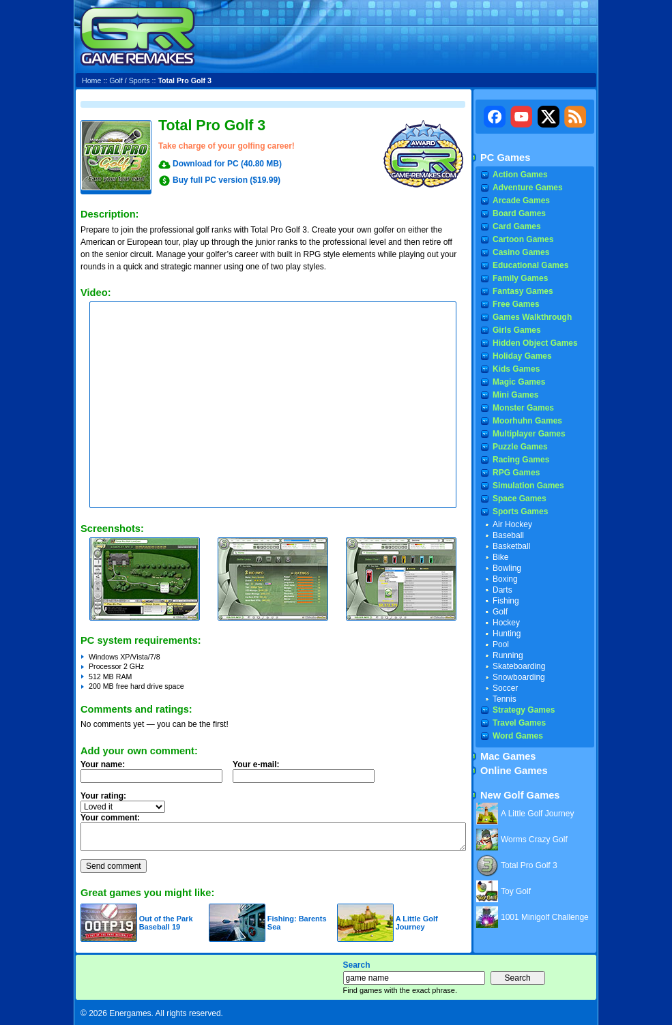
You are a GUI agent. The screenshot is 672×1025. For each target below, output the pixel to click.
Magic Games (519, 382)
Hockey (506, 622)
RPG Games (516, 472)
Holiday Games (522, 356)
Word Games (518, 736)
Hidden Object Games (535, 343)
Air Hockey (512, 524)
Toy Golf (516, 891)
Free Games (516, 304)
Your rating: (103, 796)
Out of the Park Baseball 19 (166, 923)
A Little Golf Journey (417, 923)
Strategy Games (524, 710)
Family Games (520, 278)
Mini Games (515, 395)
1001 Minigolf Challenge (545, 917)
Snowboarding (519, 677)
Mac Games (508, 756)
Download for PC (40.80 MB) (227, 163)
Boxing (505, 579)
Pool (501, 644)
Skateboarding (519, 666)
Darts (502, 590)
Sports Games (520, 511)
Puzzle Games (520, 446)
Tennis (504, 699)
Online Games (514, 770)
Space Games (519, 498)
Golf (116, 80)
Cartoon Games (523, 239)
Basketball (511, 546)
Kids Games (516, 369)
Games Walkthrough (532, 317)
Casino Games (521, 252)
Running (508, 655)
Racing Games (521, 459)
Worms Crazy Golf (534, 839)
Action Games (520, 174)
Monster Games (523, 408)
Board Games (519, 213)
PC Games (505, 157)
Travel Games (519, 723)
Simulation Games (528, 485)
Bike (500, 557)
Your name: (103, 764)
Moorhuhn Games (527, 421)
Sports (139, 80)
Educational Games (530, 265)
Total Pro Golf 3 (529, 865)
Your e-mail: (308, 775)
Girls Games (517, 330)
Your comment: (110, 817)
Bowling (507, 568)
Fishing (506, 601)
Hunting (507, 633)
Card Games (517, 226)
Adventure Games (528, 187)
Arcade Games (521, 200)
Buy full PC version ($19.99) (226, 180)
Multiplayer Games (529, 434)
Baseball (508, 535)
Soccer (505, 688)
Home (91, 80)
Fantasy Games (523, 291)
